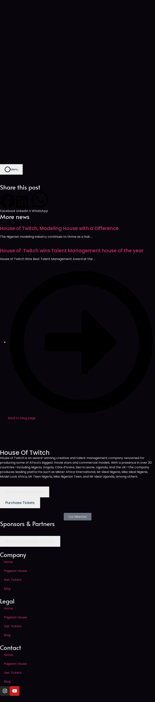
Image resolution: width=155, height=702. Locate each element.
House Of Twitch (25, 452)
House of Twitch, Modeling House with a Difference (59, 228)
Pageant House (15, 571)
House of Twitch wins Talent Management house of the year (72, 250)
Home (8, 562)
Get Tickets (13, 580)
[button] (7, 203)
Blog (7, 588)
